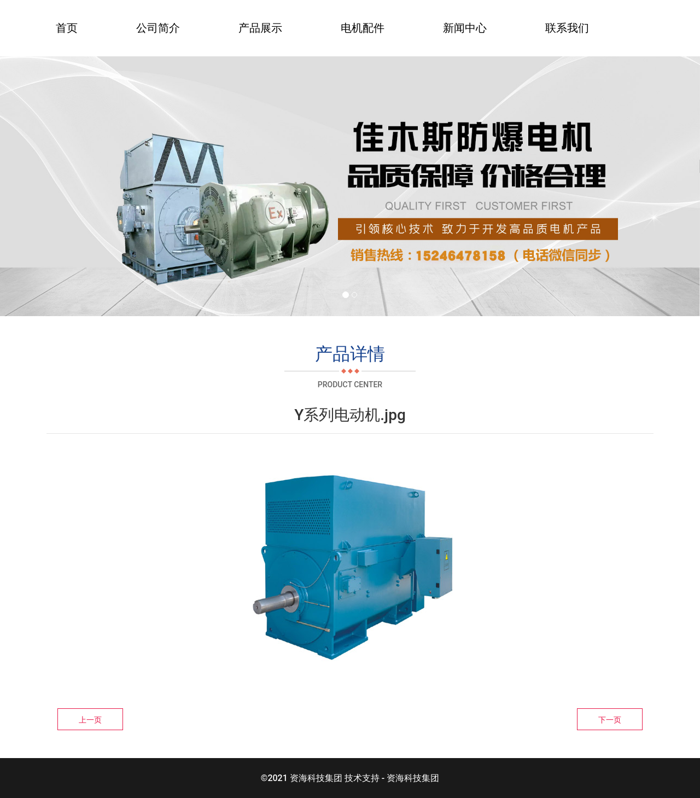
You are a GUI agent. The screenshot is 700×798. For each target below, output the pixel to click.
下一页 (609, 719)
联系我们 (567, 27)
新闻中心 (465, 27)
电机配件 (362, 27)
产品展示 (260, 27)
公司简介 (158, 27)
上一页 (90, 719)
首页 (67, 27)
